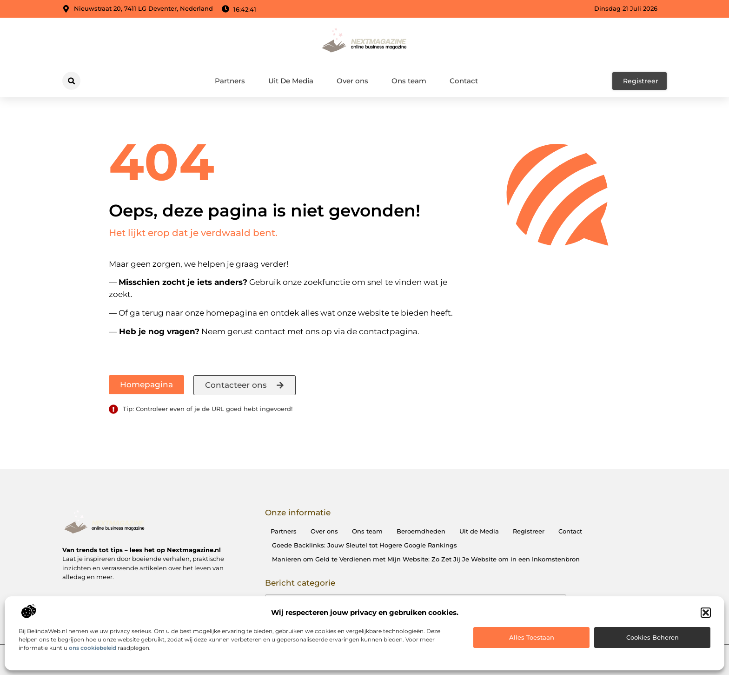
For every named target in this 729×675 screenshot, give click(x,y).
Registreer (528, 531)
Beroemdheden (421, 531)
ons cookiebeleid (92, 647)
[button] (705, 612)
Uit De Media (290, 80)
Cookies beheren (652, 637)
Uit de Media (479, 531)
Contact (464, 80)
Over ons (352, 80)
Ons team (408, 80)
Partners (230, 80)
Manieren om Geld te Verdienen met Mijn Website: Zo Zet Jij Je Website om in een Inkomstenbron (426, 559)
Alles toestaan (531, 637)
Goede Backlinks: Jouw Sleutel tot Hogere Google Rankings (364, 545)
